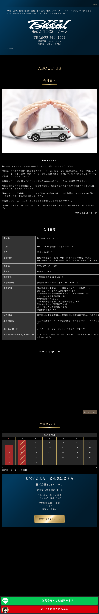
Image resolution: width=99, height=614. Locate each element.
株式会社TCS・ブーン (49, 31)
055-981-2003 (50, 266)
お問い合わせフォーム (49, 519)
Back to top (90, 412)
